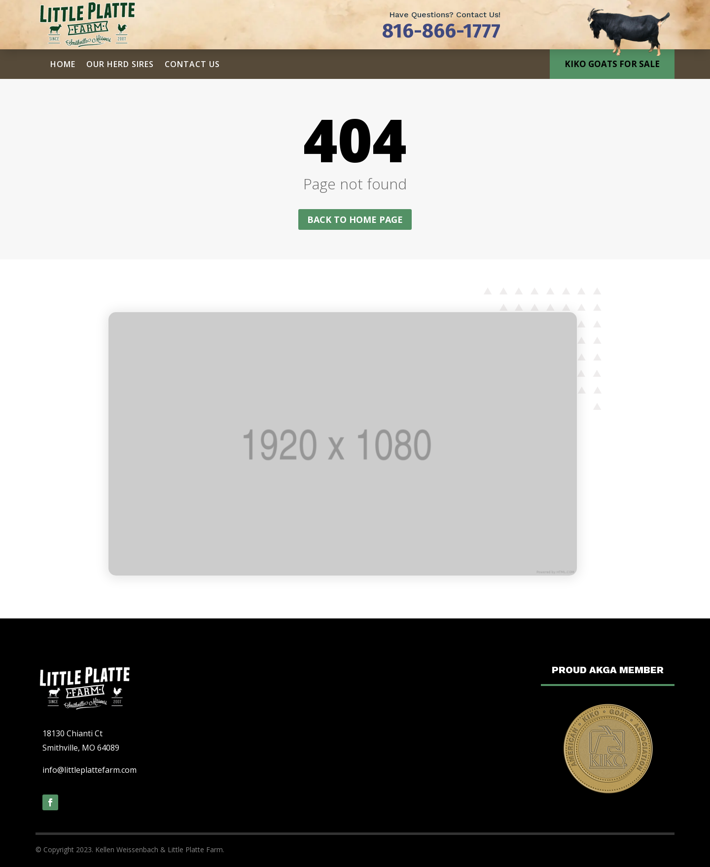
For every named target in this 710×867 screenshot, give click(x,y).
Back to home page (355, 219)
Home (62, 64)
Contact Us (192, 64)
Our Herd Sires (120, 64)
